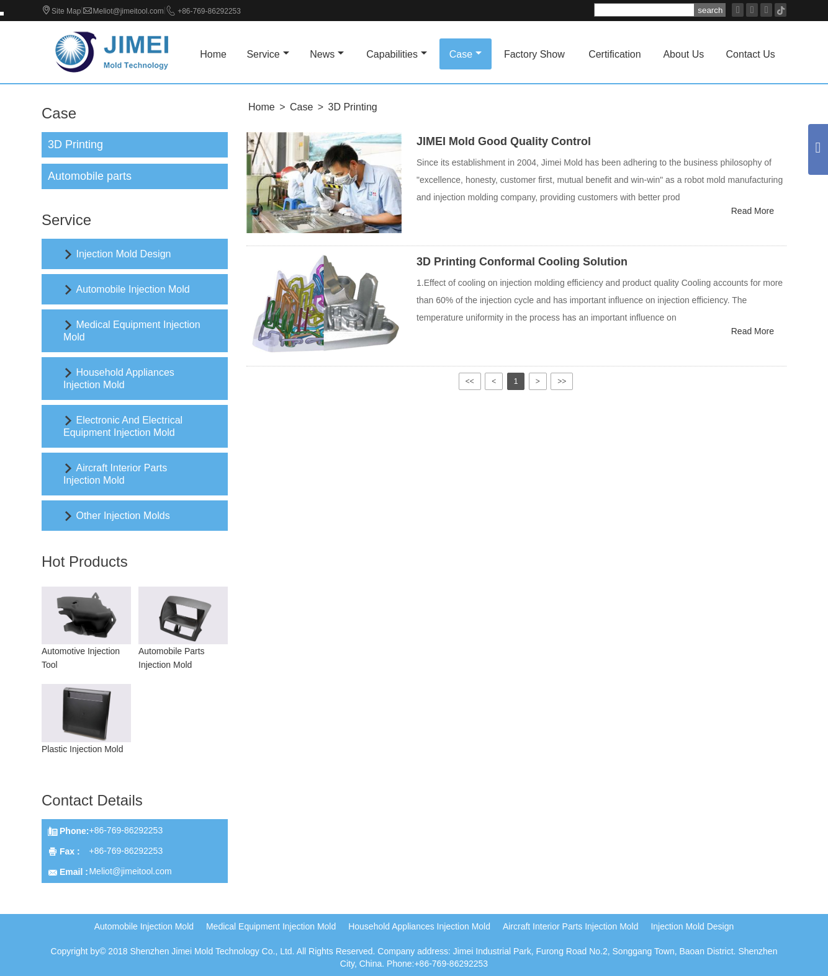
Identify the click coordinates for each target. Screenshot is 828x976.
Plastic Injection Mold (83, 749)
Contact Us (750, 54)
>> (561, 381)
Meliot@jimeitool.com (127, 11)
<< (470, 381)
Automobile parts (90, 176)
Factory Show (534, 54)
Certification (614, 54)
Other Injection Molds (122, 515)
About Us (683, 54)
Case (465, 54)
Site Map (66, 11)
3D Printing (352, 107)
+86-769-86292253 (209, 11)
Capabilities (396, 54)
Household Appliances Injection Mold (419, 926)
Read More (752, 211)
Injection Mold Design (123, 254)
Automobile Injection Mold (132, 289)
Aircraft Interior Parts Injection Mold (571, 926)
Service (267, 54)
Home (213, 54)
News (327, 54)
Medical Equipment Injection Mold (271, 926)
